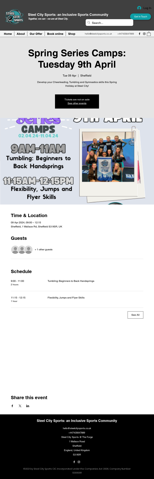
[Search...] (109, 23)
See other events (77, 103)
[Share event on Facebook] (12, 406)
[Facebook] (139, 33)
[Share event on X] (20, 406)
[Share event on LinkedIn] (27, 406)
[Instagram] (144, 33)
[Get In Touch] (140, 16)
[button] (55, 33)
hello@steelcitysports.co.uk (98, 33)
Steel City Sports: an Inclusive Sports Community (68, 15)
